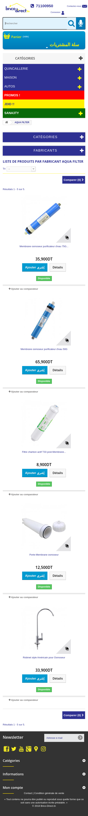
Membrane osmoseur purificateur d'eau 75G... (44, 246)
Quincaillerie (16, 68)
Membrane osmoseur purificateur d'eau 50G (44, 349)
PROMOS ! (12, 95)
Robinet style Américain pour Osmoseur (44, 657)
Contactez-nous (74, 6)
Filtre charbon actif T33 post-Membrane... (44, 452)
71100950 (44, 6)
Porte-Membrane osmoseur (43, 554)
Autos (9, 86)
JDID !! (9, 104)
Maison (10, 77)
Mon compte (13, 787)
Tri (4, 168)
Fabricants (45, 150)
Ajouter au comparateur (24, 288)
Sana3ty (11, 113)
